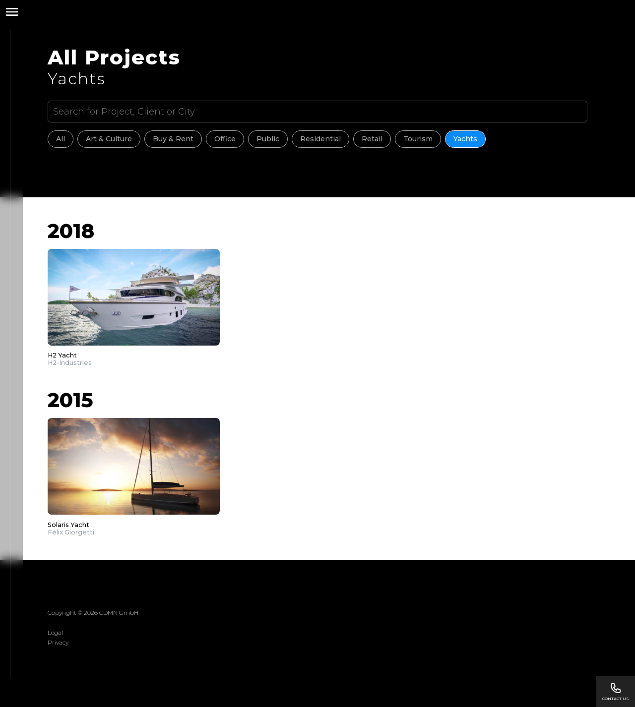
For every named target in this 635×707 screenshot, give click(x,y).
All (60, 138)
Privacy (58, 642)
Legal (55, 632)
